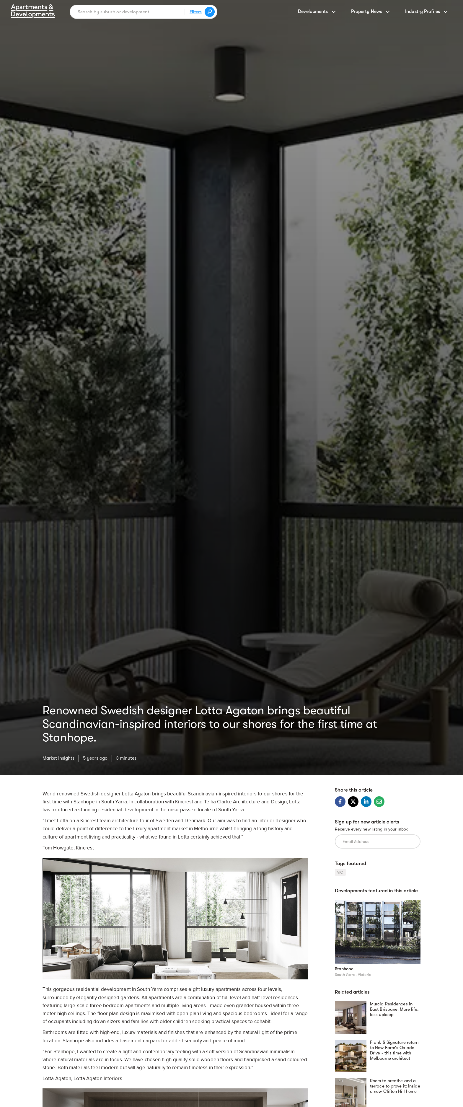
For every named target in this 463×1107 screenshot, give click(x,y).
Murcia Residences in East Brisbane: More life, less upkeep (394, 1009)
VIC (340, 872)
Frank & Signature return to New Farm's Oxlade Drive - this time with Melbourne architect (394, 1050)
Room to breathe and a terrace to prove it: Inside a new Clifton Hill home (395, 1086)
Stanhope (344, 968)
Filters (196, 11)
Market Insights (58, 758)
